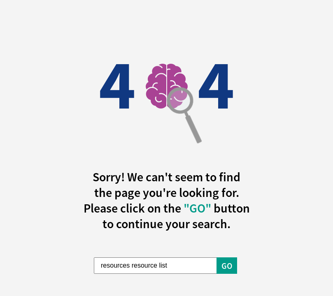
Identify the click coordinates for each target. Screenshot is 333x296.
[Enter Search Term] (155, 265)
